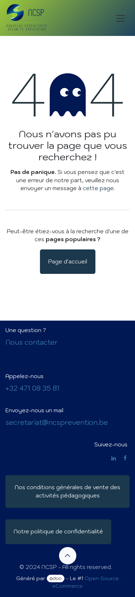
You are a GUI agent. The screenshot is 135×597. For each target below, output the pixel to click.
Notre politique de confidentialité (58, 531)
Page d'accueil (67, 261)
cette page (98, 188)
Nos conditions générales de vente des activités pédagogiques (67, 491)
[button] (68, 556)
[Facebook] (125, 458)
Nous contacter (31, 342)
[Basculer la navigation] (121, 18)
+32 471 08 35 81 (32, 388)
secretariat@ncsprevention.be (56, 422)
